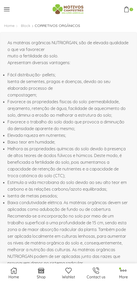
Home (9, 25)
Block (25, 25)
